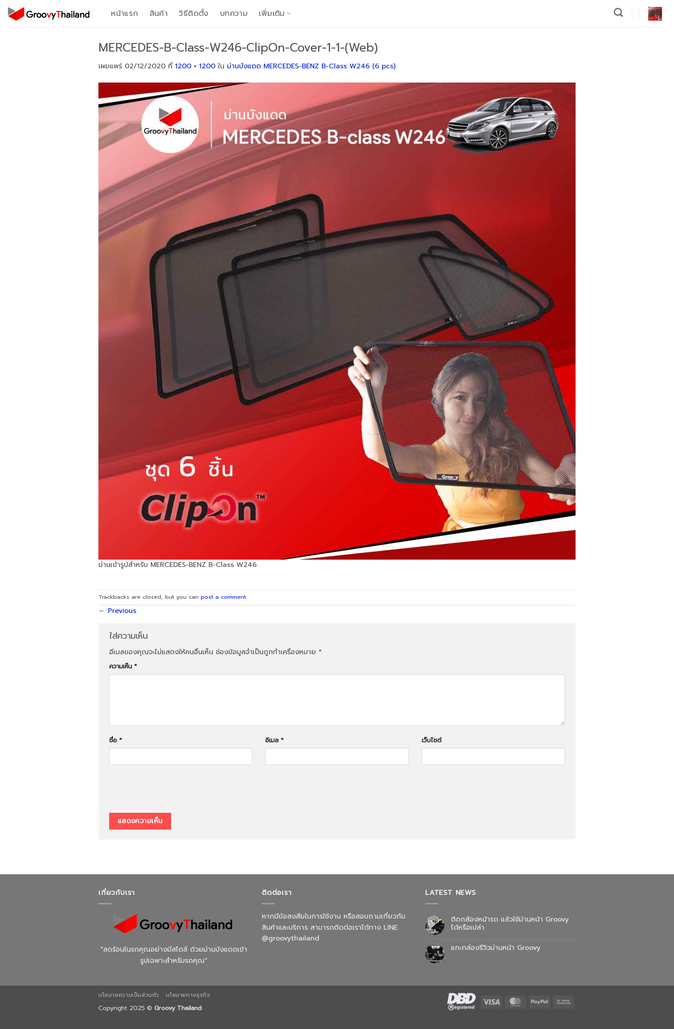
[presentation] (174, 791)
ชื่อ (115, 740)
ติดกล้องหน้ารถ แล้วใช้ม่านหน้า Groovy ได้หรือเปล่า (510, 924)
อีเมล (274, 740)
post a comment (223, 597)
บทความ (234, 13)
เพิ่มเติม (275, 13)
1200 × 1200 (195, 66)
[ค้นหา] (618, 12)
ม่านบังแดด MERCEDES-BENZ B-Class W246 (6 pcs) (311, 66)
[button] (655, 14)
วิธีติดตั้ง (193, 13)
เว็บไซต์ (431, 740)
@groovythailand (290, 938)
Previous (117, 611)
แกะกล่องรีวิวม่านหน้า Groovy (495, 948)
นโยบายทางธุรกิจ (188, 995)
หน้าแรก (124, 13)
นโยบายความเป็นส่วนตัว (128, 995)
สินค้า (159, 13)
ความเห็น (123, 666)
